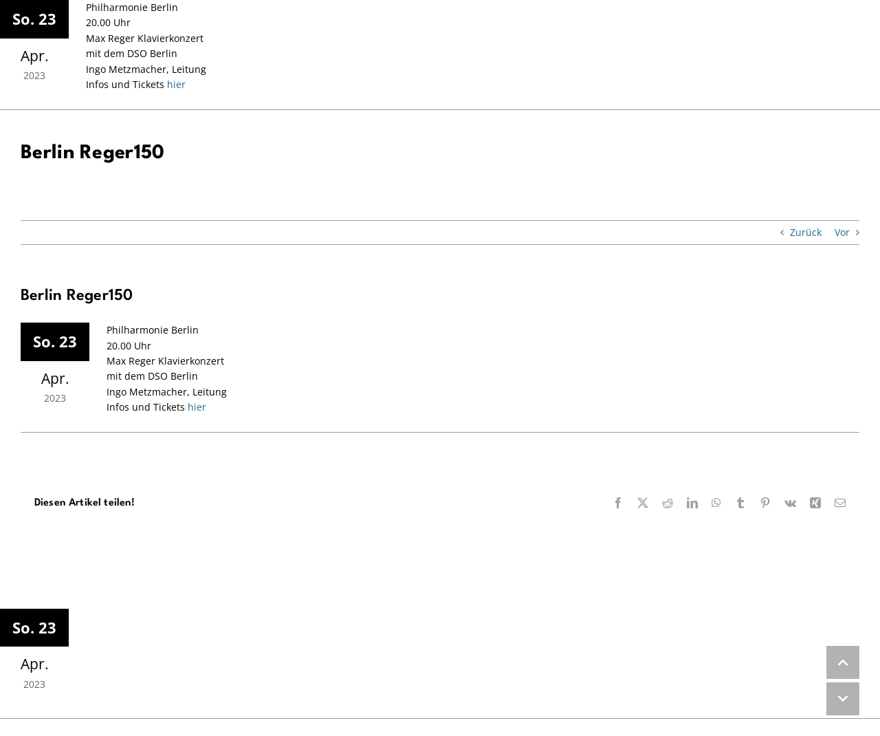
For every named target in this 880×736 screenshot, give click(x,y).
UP (842, 662)
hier (175, 84)
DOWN (842, 698)
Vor (842, 232)
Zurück (806, 232)
